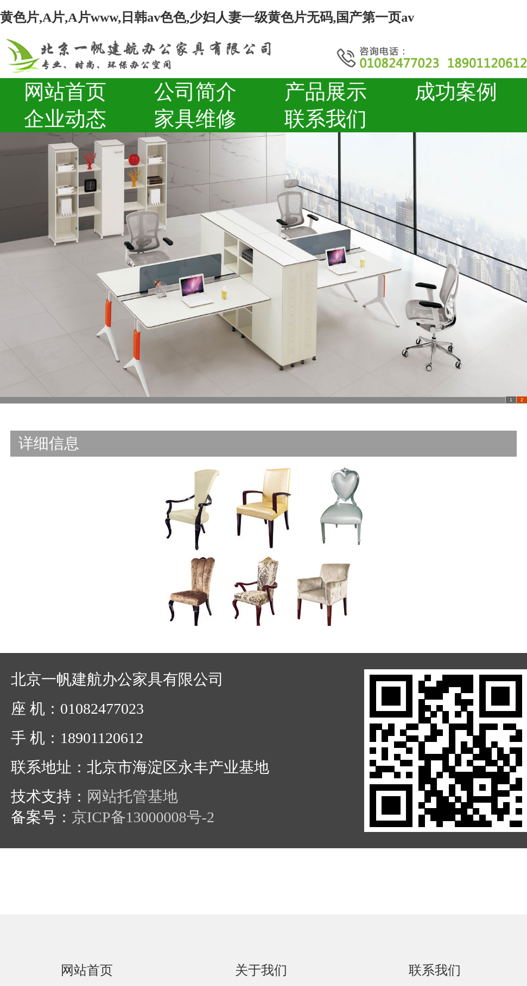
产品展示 (325, 91)
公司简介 (195, 91)
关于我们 (261, 969)
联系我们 (325, 118)
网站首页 (65, 91)
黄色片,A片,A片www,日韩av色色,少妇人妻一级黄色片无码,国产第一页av (207, 17)
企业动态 (65, 118)
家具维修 (195, 118)
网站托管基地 (132, 796)
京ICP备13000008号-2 (143, 817)
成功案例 (456, 91)
